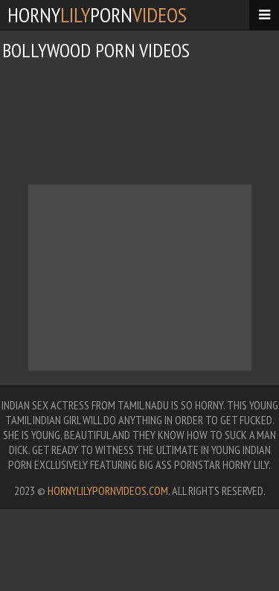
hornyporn (97, 14)
